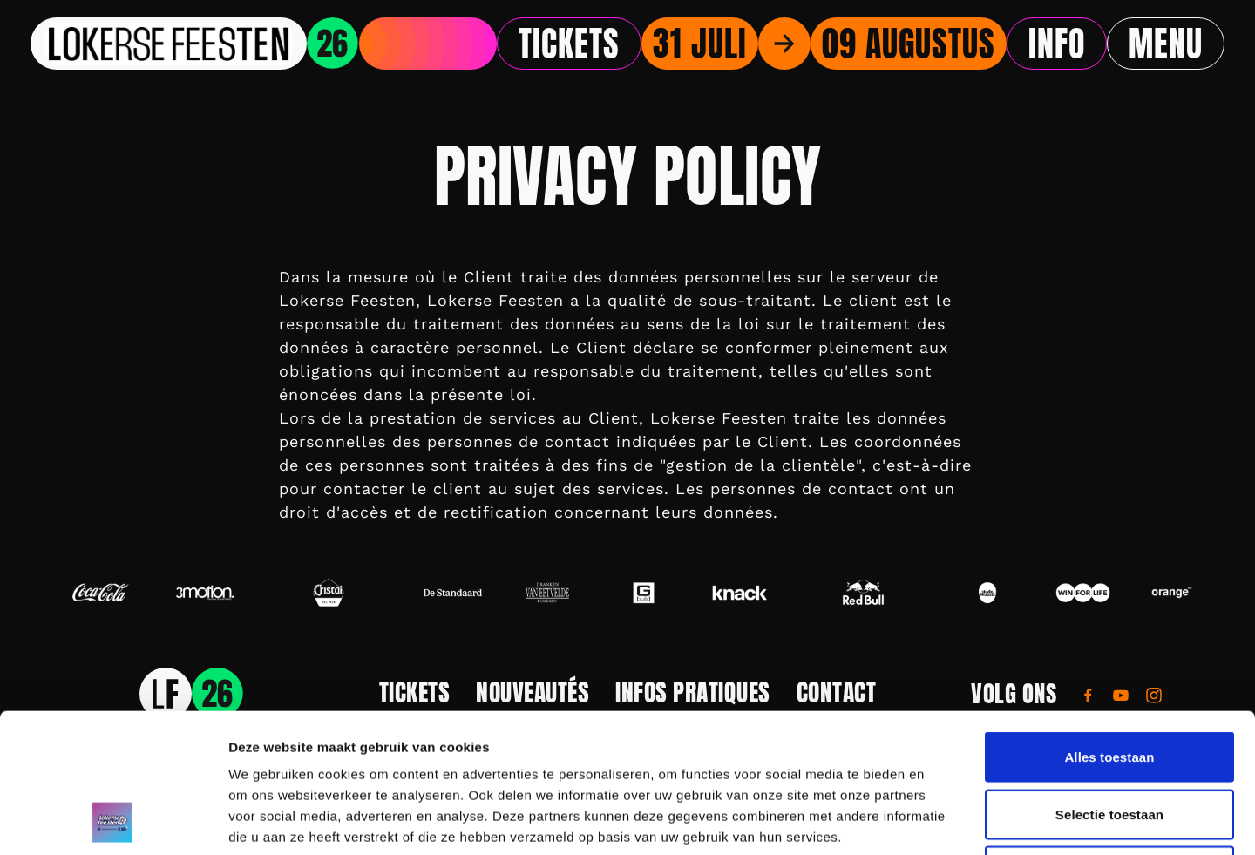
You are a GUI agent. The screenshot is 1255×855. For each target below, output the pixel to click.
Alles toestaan (1109, 626)
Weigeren (1109, 740)
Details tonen (941, 820)
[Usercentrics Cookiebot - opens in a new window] (113, 821)
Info (1056, 43)
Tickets (569, 43)
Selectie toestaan (1109, 683)
